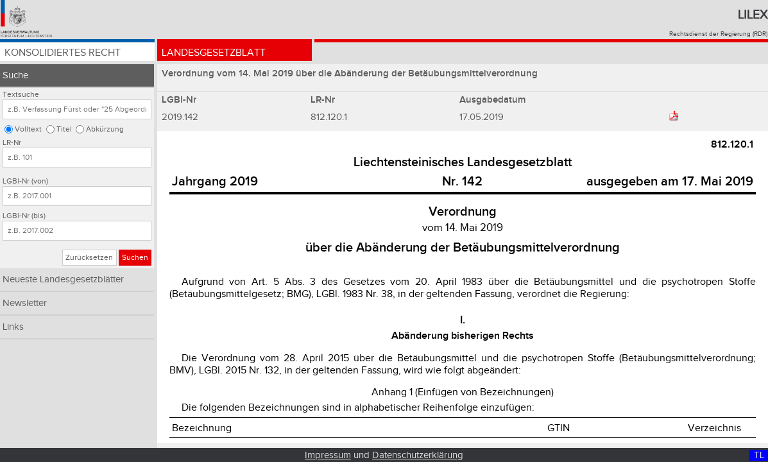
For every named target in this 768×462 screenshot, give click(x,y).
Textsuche (21, 94)
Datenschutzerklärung (417, 455)
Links (13, 326)
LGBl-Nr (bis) (24, 216)
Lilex (752, 15)
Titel (64, 129)
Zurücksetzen (89, 257)
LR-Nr (12, 143)
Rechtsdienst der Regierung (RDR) (718, 34)
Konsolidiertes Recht (62, 53)
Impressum (328, 455)
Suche (15, 75)
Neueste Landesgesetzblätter (63, 279)
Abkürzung (105, 129)
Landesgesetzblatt (214, 53)
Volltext (28, 129)
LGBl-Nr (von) (25, 181)
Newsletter (25, 303)
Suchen (135, 257)
